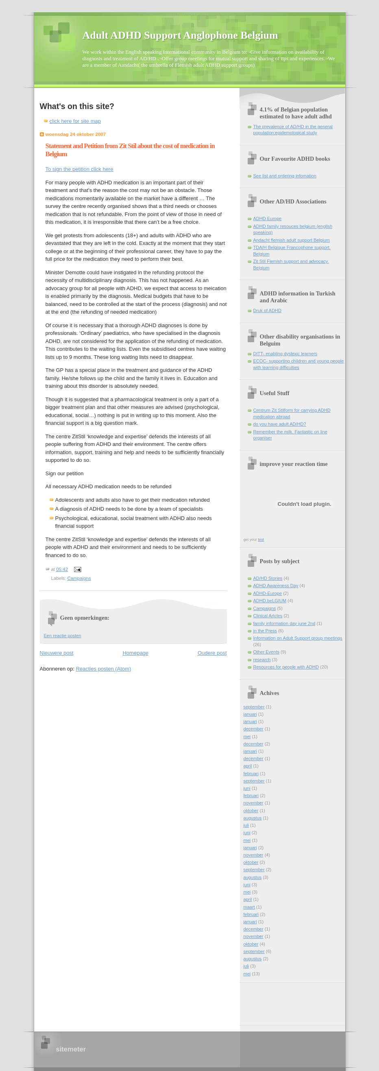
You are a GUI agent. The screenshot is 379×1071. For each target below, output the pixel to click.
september (254, 706)
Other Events (266, 651)
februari (251, 773)
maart (249, 907)
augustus (253, 817)
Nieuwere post (57, 653)
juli (246, 825)
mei (247, 736)
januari (250, 714)
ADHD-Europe (267, 593)
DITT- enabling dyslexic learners (285, 353)
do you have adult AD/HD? (279, 424)
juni (247, 788)
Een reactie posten (62, 635)
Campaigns (79, 578)
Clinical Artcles (268, 615)
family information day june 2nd (284, 623)
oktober (251, 810)
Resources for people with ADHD (286, 666)
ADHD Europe (267, 218)
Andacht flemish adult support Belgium (291, 240)
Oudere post (212, 653)
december (254, 728)
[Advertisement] (280, 1001)
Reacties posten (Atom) (103, 669)
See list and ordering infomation (284, 175)
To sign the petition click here (79, 169)
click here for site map (75, 121)
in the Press (265, 630)
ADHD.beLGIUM (270, 600)
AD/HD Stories (268, 578)
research (262, 659)
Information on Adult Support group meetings (297, 638)
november (254, 802)
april (248, 765)
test (261, 540)
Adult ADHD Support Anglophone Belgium (180, 35)
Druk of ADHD (267, 310)
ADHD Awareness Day (275, 585)
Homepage (135, 653)
